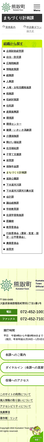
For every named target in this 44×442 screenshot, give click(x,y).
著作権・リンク (9, 418)
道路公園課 (12, 178)
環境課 (10, 117)
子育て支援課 (13, 154)
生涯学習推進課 (15, 215)
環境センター (13, 124)
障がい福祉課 (13, 142)
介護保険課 (12, 136)
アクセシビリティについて (15, 406)
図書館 (10, 221)
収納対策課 (12, 99)
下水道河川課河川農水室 (20, 190)
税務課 (10, 93)
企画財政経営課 (15, 51)
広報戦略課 (12, 63)
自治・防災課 (13, 57)
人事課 (10, 81)
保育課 (10, 160)
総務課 (10, 75)
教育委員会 (12, 227)
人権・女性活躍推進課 (18, 87)
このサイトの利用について (15, 394)
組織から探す (13, 43)
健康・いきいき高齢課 (18, 130)
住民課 (10, 105)
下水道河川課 (13, 184)
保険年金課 (12, 166)
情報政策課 (12, 69)
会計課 (10, 196)
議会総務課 (12, 202)
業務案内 (10, 27)
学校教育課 (12, 209)
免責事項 (5, 412)
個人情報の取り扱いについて (16, 400)
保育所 (10, 249)
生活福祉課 (12, 148)
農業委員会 (12, 243)
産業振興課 (12, 111)
